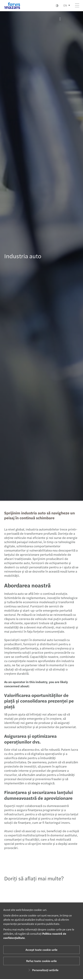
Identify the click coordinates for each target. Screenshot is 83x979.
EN (65, 5)
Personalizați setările (43, 970)
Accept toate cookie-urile (41, 950)
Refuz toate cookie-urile (41, 961)
